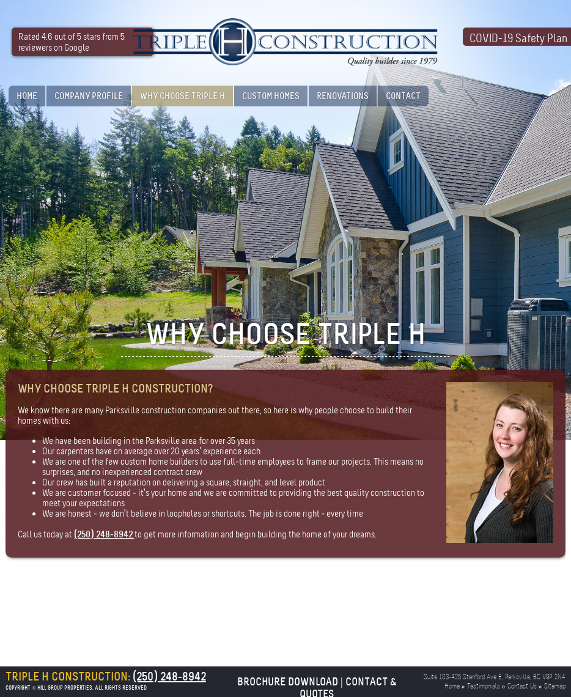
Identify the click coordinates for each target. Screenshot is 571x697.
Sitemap (554, 686)
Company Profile (88, 96)
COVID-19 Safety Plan (518, 38)
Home (27, 96)
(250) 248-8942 (104, 534)
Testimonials (483, 686)
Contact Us (522, 686)
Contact (403, 96)
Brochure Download (287, 682)
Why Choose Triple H (182, 96)
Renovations (343, 96)
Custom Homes (271, 96)
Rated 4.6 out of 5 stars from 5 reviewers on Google (71, 42)
